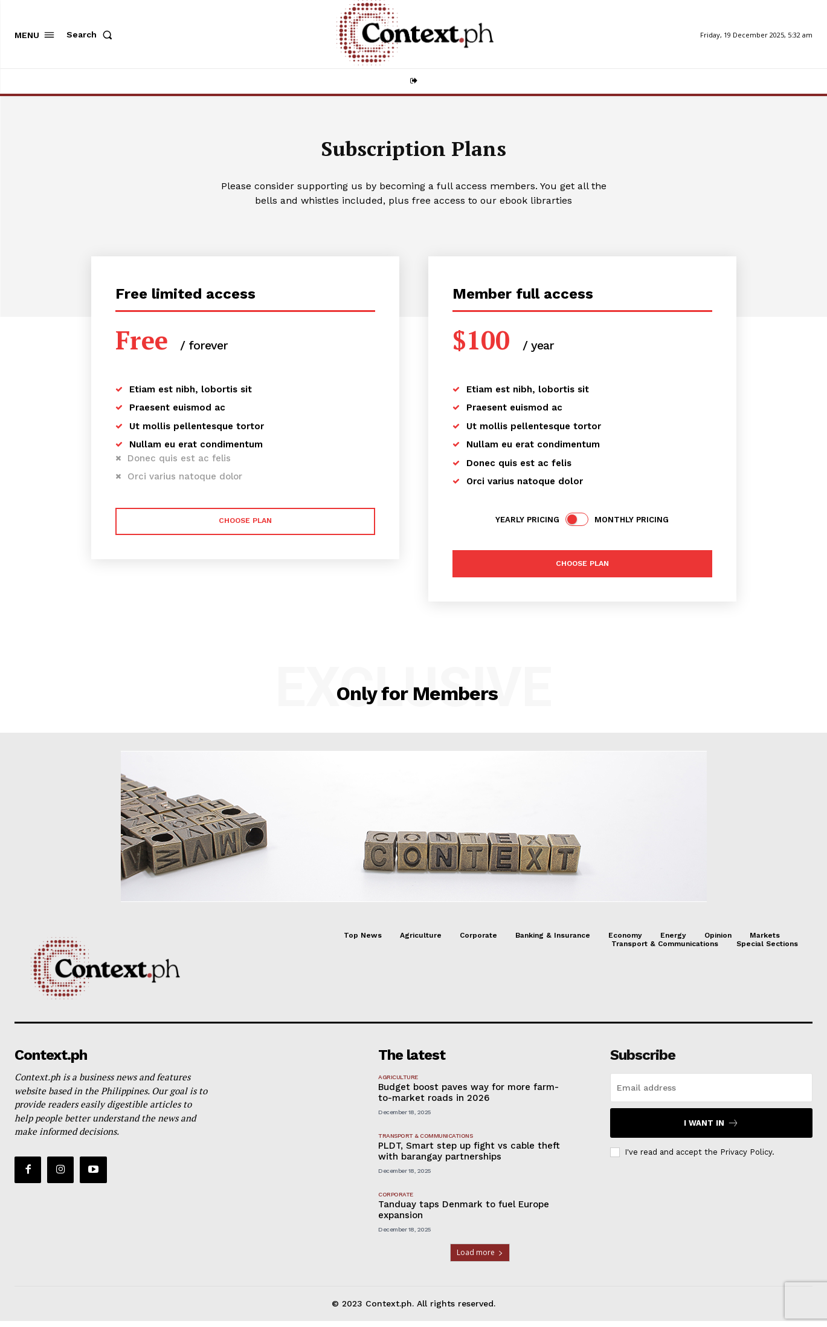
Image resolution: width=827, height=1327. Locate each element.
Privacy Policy (746, 1158)
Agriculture (398, 1083)
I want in (711, 1129)
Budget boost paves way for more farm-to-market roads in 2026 (468, 1098)
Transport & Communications (425, 1141)
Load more (480, 1258)
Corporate (395, 1200)
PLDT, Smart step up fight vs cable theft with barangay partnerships (469, 1157)
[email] (711, 1093)
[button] (91, 34)
